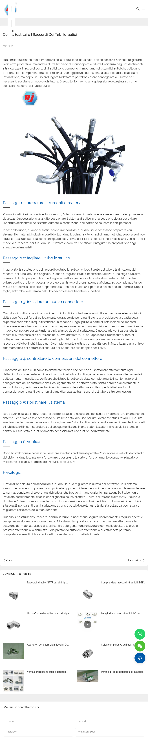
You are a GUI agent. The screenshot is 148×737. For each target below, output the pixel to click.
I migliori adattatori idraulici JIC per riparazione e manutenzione (120, 613)
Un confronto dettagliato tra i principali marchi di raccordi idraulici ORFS (48, 613)
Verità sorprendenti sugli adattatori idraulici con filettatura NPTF (46, 672)
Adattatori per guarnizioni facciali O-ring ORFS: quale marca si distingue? (47, 645)
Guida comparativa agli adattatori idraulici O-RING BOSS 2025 (119, 645)
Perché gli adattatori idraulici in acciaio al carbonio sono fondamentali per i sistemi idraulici (122, 672)
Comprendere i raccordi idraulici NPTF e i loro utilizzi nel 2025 (122, 583)
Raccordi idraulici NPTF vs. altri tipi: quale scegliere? (47, 583)
